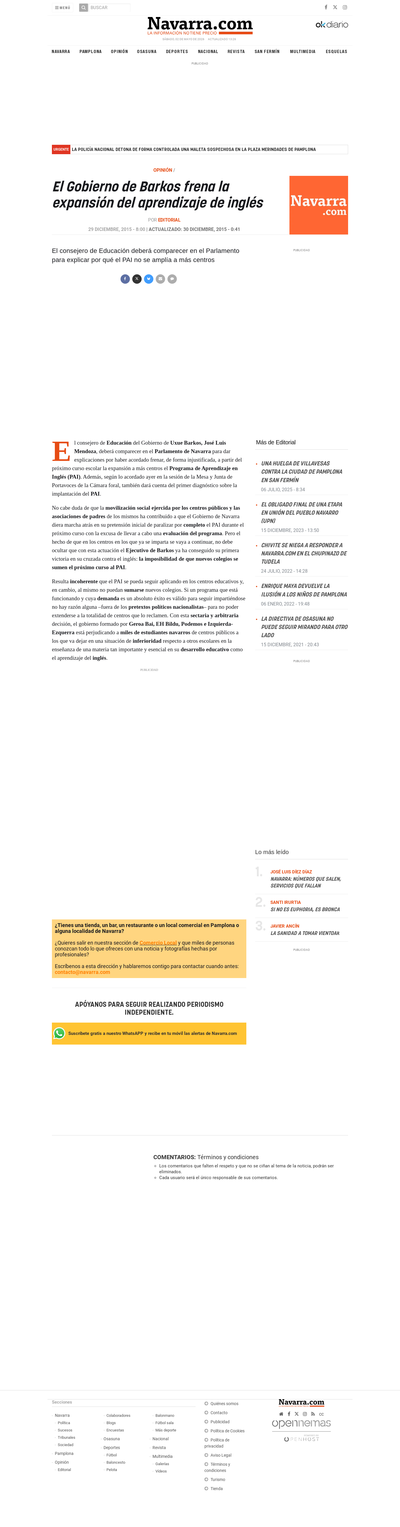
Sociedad (65, 1445)
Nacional (208, 51)
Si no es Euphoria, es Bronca (305, 909)
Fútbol (111, 1455)
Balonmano (164, 1415)
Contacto (219, 1412)
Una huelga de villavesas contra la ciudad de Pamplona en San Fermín (301, 472)
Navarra (61, 51)
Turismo (218, 1479)
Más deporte (165, 1430)
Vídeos (161, 1471)
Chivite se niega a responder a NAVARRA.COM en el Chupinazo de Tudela (303, 554)
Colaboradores (118, 1415)
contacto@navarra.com (82, 972)
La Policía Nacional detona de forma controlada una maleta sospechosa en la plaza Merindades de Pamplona (194, 149)
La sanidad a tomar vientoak (304, 933)
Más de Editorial (276, 442)
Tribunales (66, 1437)
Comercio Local (158, 943)
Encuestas (115, 1430)
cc (321, 1414)
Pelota (111, 1470)
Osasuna (147, 51)
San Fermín (267, 51)
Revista (236, 51)
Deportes (177, 51)
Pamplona (90, 51)
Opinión (119, 51)
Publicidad (220, 1421)
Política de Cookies (228, 1431)
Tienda (217, 1488)
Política (64, 1423)
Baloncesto (115, 1462)
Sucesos (65, 1430)
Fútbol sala (164, 1423)
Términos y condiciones (228, 1157)
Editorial (169, 220)
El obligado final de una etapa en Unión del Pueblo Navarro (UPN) (301, 513)
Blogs (111, 1423)
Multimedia (303, 51)
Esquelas (337, 51)
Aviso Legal (221, 1455)
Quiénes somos (224, 1403)
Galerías (162, 1464)
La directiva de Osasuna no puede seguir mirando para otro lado (304, 627)
